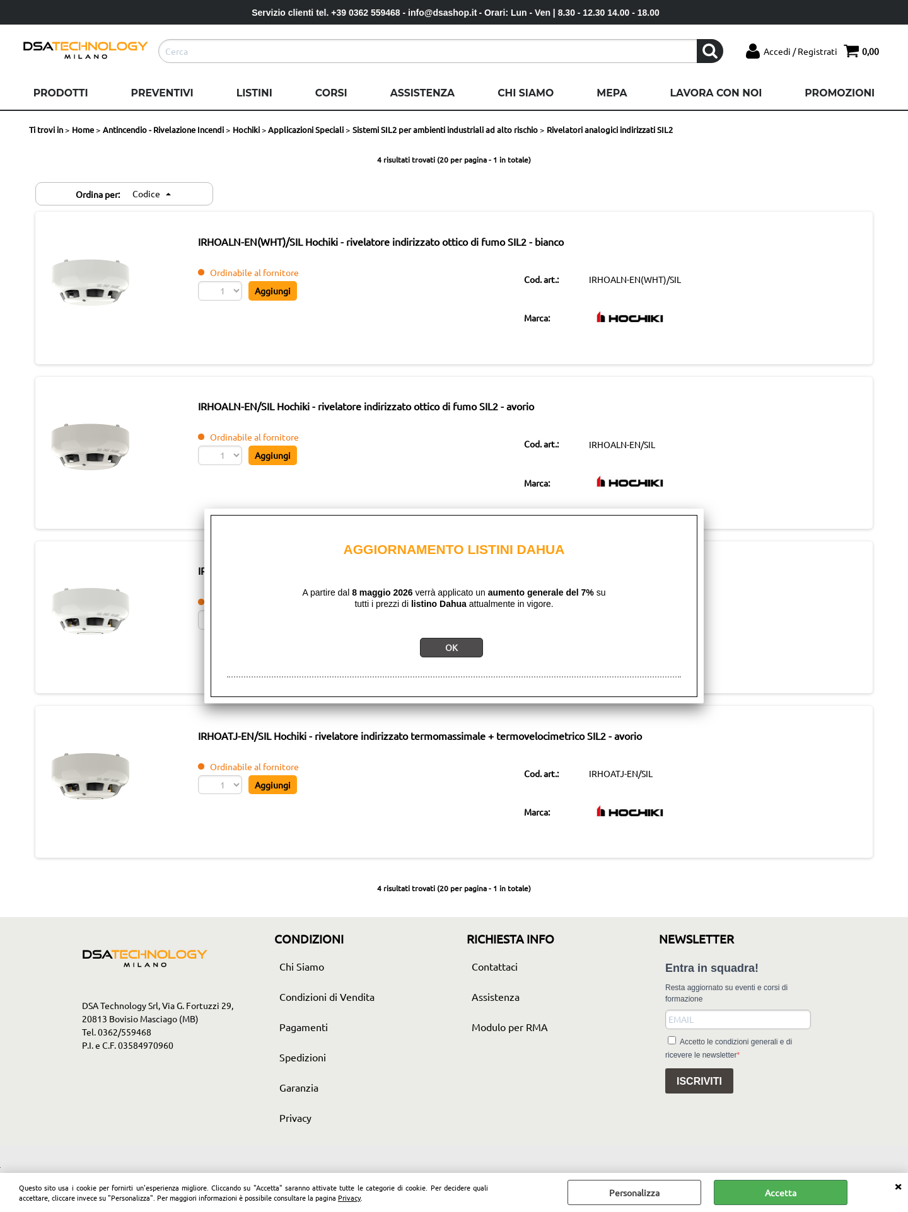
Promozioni (840, 93)
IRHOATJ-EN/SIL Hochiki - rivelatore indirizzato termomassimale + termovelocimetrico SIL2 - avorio (440, 750)
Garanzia (298, 1104)
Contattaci (495, 983)
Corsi (331, 93)
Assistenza (422, 93)
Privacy (349, 1197)
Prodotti (60, 93)
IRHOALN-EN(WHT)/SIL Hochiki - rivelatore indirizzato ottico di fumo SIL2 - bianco (401, 243)
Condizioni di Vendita (327, 1013)
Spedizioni (302, 1074)
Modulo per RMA (510, 1043)
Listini (254, 93)
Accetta (780, 1192)
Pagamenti (303, 1043)
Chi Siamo (526, 93)
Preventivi (162, 93)
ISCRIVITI (699, 1098)
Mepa (612, 93)
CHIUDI (898, 1185)
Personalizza (634, 1192)
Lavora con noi (716, 93)
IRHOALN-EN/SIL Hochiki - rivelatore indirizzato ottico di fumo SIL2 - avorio (386, 412)
